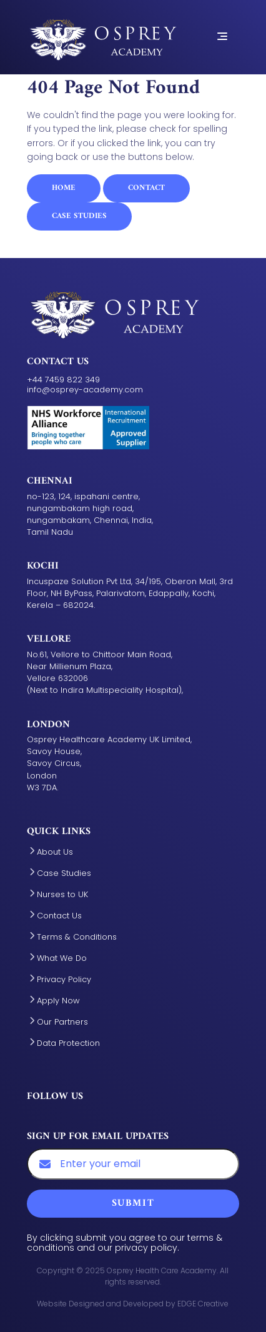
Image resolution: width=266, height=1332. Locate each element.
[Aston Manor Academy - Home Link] (102, 35)
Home (64, 188)
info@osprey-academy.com (85, 389)
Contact (146, 188)
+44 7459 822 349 (63, 379)
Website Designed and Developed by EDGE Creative (133, 1303)
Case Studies (79, 216)
